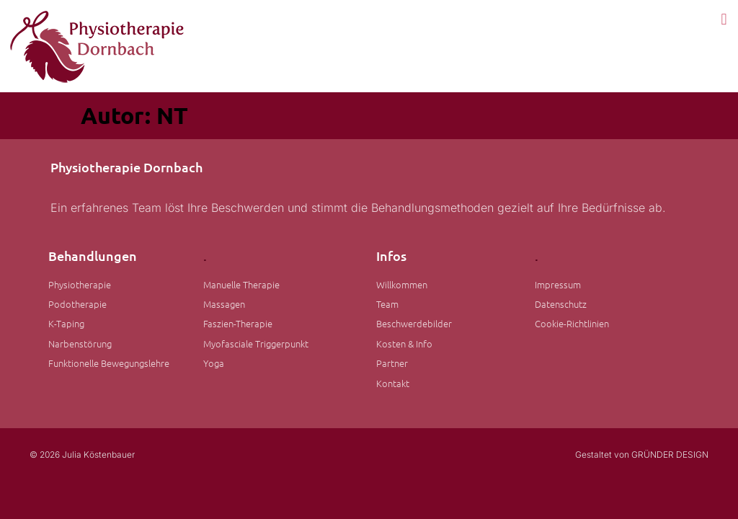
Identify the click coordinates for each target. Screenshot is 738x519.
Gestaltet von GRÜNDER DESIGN (641, 454)
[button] (724, 19)
